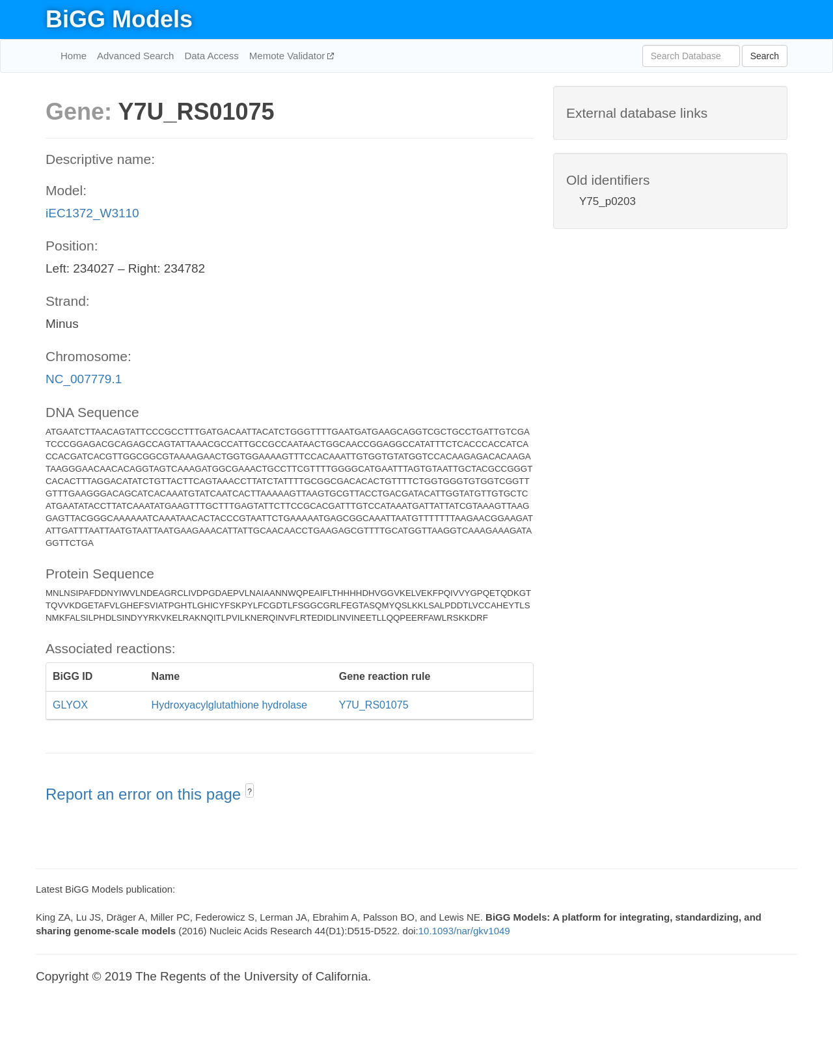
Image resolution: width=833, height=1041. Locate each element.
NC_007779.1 (84, 379)
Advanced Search (135, 55)
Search (764, 56)
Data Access (211, 55)
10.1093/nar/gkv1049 (464, 930)
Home (74, 55)
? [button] (249, 791)
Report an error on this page (145, 794)
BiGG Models (119, 19)
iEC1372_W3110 (92, 213)
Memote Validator (288, 55)
